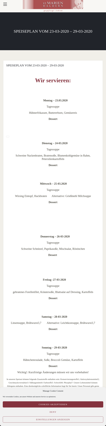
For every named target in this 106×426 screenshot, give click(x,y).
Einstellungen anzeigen (53, 419)
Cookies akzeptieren (53, 404)
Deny (53, 412)
